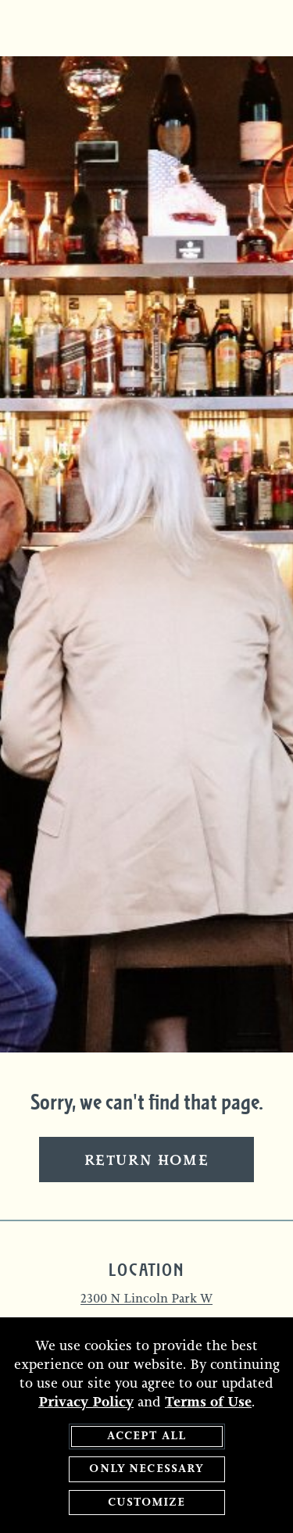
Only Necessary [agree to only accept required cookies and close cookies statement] (146, 1470)
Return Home (146, 1161)
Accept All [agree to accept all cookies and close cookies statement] (147, 1436)
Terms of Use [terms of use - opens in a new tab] (208, 1402)
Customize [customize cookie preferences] (146, 1502)
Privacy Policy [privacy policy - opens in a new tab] (86, 1402)
